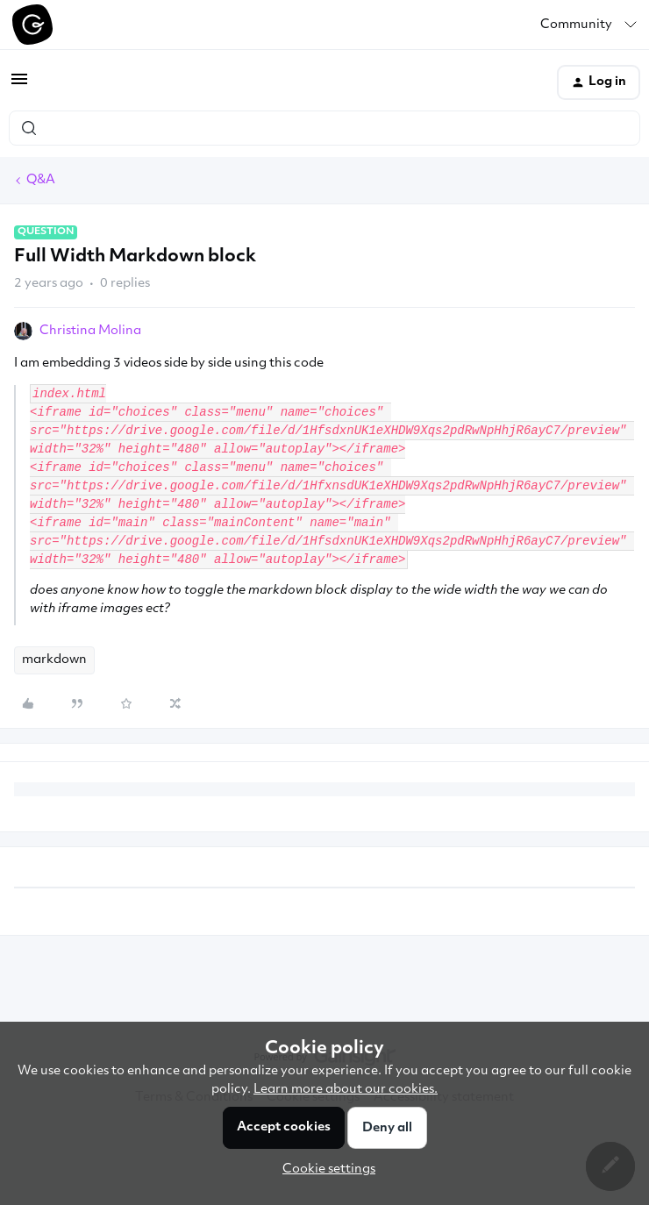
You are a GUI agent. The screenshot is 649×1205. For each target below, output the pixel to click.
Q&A (40, 180)
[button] (19, 86)
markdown (54, 660)
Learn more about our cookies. (345, 1089)
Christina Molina (90, 331)
